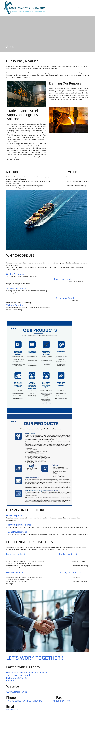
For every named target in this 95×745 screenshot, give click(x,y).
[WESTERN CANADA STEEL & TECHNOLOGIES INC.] (24, 7)
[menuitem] (80, 8)
